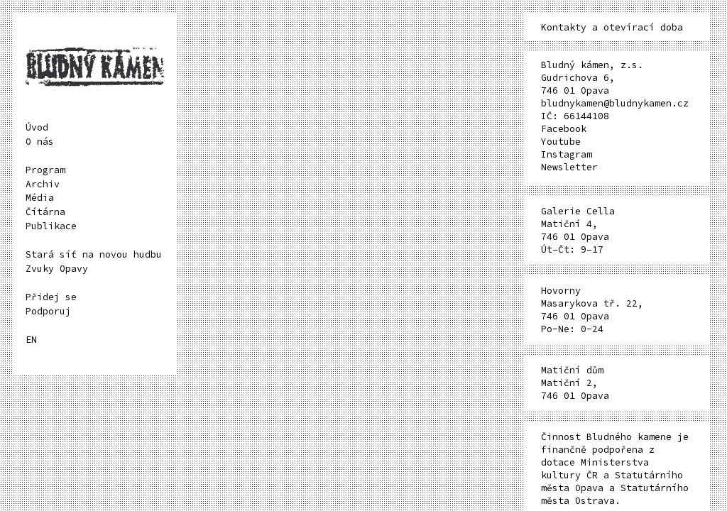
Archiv (43, 184)
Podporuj (48, 311)
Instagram (566, 154)
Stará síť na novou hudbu (94, 254)
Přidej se (51, 297)
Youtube (561, 142)
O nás (40, 142)
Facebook (563, 129)
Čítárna (45, 212)
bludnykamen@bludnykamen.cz (615, 103)
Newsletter (569, 167)
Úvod (37, 127)
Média (40, 198)
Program (45, 170)
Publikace (51, 226)
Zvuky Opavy (57, 269)
